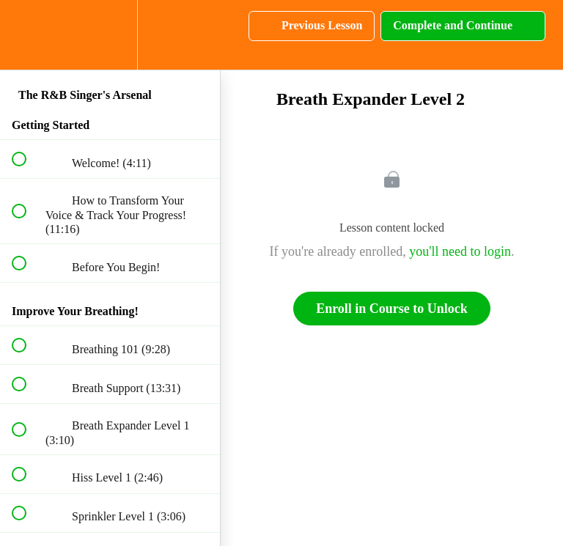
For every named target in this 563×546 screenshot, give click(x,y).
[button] (27, 35)
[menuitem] (110, 35)
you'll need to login (460, 251)
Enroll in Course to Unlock (392, 308)
